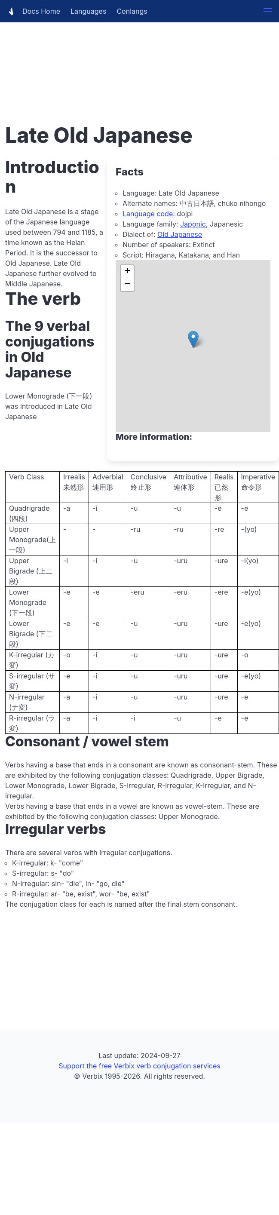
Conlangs (132, 11)
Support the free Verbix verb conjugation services (139, 1066)
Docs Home (32, 11)
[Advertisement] (111, 60)
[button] (267, 11)
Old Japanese (179, 234)
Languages (88, 11)
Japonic (193, 224)
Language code (148, 213)
